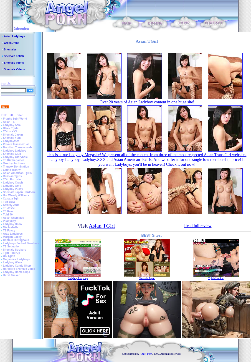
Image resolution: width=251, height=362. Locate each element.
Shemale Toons (14, 62)
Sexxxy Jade (11, 205)
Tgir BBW (9, 201)
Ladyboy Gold (12, 185)
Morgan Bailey (12, 237)
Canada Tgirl (11, 198)
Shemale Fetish (14, 56)
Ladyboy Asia (12, 125)
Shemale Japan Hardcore (19, 192)
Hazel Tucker (11, 275)
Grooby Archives (14, 163)
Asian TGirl (102, 226)
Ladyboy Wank (12, 262)
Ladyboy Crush (13, 182)
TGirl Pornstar (12, 179)
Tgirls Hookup (216, 278)
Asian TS (9, 121)
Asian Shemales (13, 217)
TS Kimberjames (13, 160)
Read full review (197, 225)
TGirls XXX (10, 131)
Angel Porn (146, 353)
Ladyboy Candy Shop (17, 265)
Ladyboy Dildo (12, 224)
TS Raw (8, 211)
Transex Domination (16, 166)
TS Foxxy (9, 230)
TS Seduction (11, 246)
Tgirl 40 (8, 214)
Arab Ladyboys (13, 233)
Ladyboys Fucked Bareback (21, 243)
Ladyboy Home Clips (16, 272)
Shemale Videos (14, 69)
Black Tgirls (10, 128)
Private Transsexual (16, 144)
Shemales (10, 49)
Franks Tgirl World (15, 118)
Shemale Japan (13, 134)
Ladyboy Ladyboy (14, 150)
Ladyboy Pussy (13, 189)
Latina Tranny (12, 169)
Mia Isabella (10, 227)
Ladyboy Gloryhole (15, 157)
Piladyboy (9, 221)
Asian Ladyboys (14, 36)
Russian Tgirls (12, 176)
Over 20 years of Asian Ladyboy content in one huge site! (147, 102)
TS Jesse (9, 208)
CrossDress (11, 43)
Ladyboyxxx (11, 141)
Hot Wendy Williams (16, 195)
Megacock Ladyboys (16, 259)
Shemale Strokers (14, 249)
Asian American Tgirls (17, 173)
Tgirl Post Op (11, 252)
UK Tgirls (9, 256)
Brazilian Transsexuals (17, 147)
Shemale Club (12, 153)
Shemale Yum (12, 137)
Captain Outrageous (16, 240)
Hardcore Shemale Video (19, 268)
